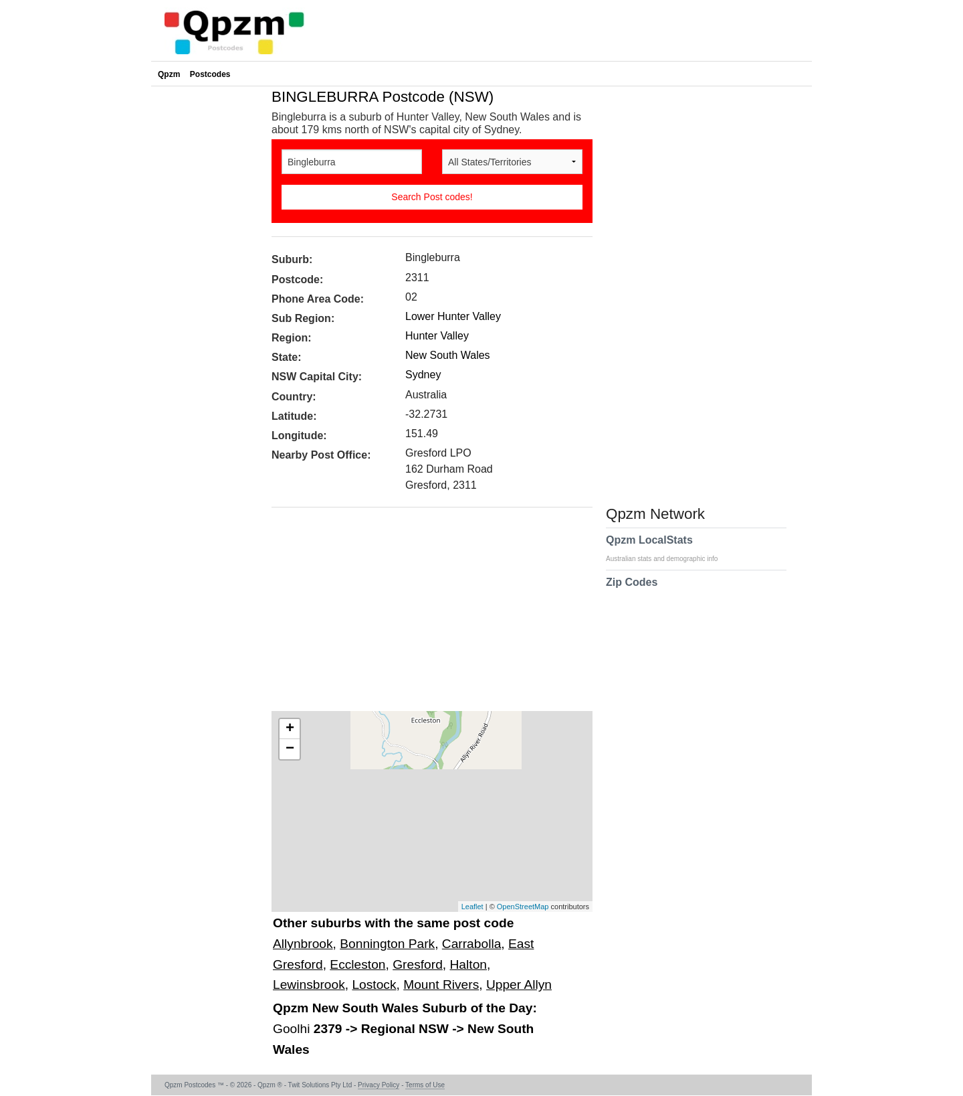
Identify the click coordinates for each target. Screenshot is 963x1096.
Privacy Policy (378, 1085)
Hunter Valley (437, 335)
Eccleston (357, 964)
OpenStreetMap (523, 907)
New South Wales (447, 355)
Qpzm (169, 74)
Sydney (423, 374)
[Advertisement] (425, 614)
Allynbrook (303, 944)
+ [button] (290, 729)
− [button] (290, 749)
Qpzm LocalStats (668, 548)
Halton (468, 964)
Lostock (374, 984)
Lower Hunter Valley (453, 316)
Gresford (418, 964)
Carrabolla (472, 944)
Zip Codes (631, 590)
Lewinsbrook (309, 984)
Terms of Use (425, 1085)
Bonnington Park (387, 944)
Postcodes (210, 74)
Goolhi (293, 1029)
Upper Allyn (519, 984)
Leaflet (472, 907)
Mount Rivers (441, 984)
